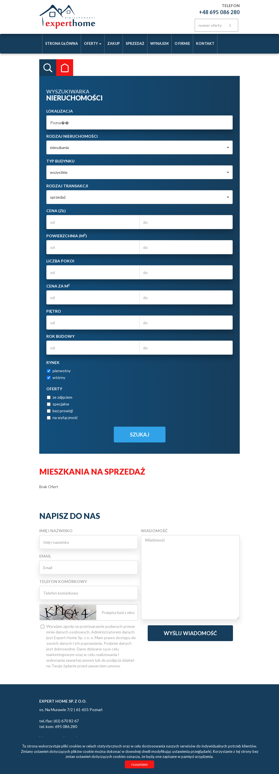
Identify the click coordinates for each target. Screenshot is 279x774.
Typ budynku (60, 161)
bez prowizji (60, 410)
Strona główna (61, 43)
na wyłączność (62, 417)
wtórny (56, 377)
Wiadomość (154, 530)
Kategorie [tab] (64, 67)
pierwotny (59, 370)
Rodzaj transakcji (67, 185)
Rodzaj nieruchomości (72, 136)
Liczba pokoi (60, 260)
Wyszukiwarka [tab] (47, 67)
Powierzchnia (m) (66, 235)
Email (45, 556)
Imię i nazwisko (56, 530)
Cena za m (58, 285)
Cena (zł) (56, 210)
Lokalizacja (59, 111)
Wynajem (159, 43)
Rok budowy (60, 336)
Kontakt (205, 43)
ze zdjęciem (59, 397)
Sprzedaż (135, 43)
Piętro (53, 311)
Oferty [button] (92, 43)
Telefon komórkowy (63, 581)
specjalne (58, 404)
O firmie (182, 43)
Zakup (113, 43)
